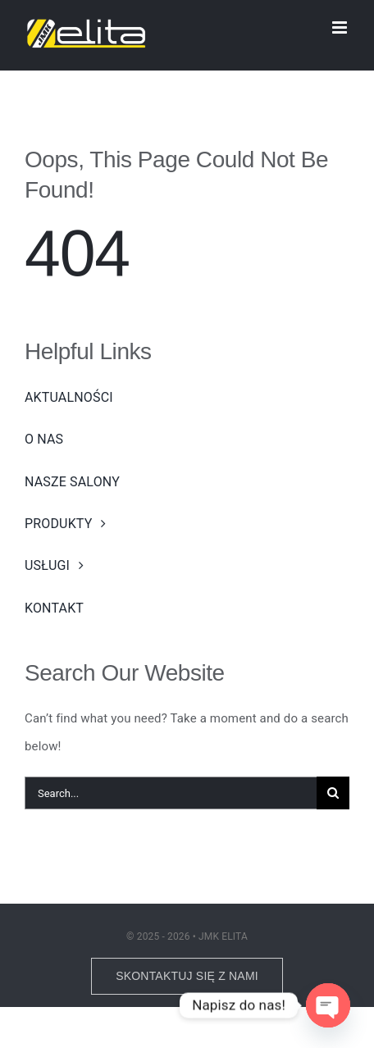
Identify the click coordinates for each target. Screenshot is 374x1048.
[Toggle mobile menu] (340, 27)
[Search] (333, 793)
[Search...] (171, 793)
